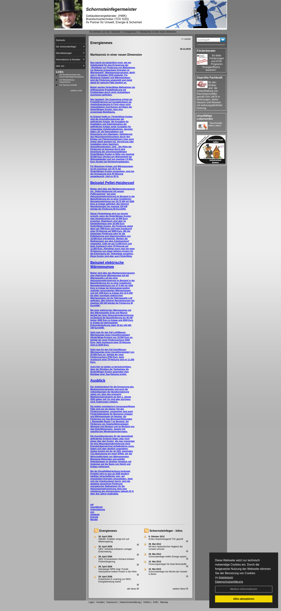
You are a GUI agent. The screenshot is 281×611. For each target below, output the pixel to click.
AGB (155, 602)
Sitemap (164, 602)
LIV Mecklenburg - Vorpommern (67, 81)
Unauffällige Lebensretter (205, 117)
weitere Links (77, 90)
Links (59, 71)
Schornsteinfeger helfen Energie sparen (167, 556)
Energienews (108, 530)
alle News (133, 589)
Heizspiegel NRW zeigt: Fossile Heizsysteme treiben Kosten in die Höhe (117, 570)
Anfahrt (146, 602)
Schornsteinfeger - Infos (165, 530)
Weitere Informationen (243, 589)
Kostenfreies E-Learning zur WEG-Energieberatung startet (115, 580)
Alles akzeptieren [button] (243, 598)
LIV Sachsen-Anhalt (68, 85)
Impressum (226, 577)
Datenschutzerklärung (229, 581)
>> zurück (186, 39)
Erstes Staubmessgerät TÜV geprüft (166, 539)
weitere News (180, 589)
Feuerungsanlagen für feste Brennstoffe (167, 564)
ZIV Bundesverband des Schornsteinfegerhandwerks (71, 76)
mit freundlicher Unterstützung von (97, 508)
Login (91, 602)
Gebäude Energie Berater (94, 517)
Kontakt (100, 602)
